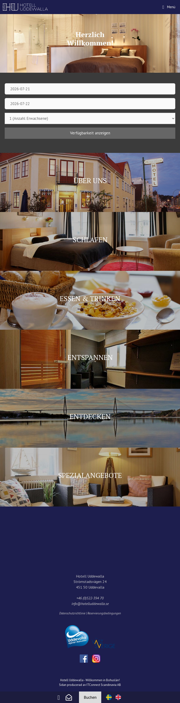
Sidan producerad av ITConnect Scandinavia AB (90, 685)
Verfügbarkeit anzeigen (90, 133)
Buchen (90, 697)
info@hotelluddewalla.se (90, 603)
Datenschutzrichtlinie (72, 613)
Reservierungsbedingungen (104, 613)
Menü (173, 4)
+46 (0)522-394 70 (90, 598)
